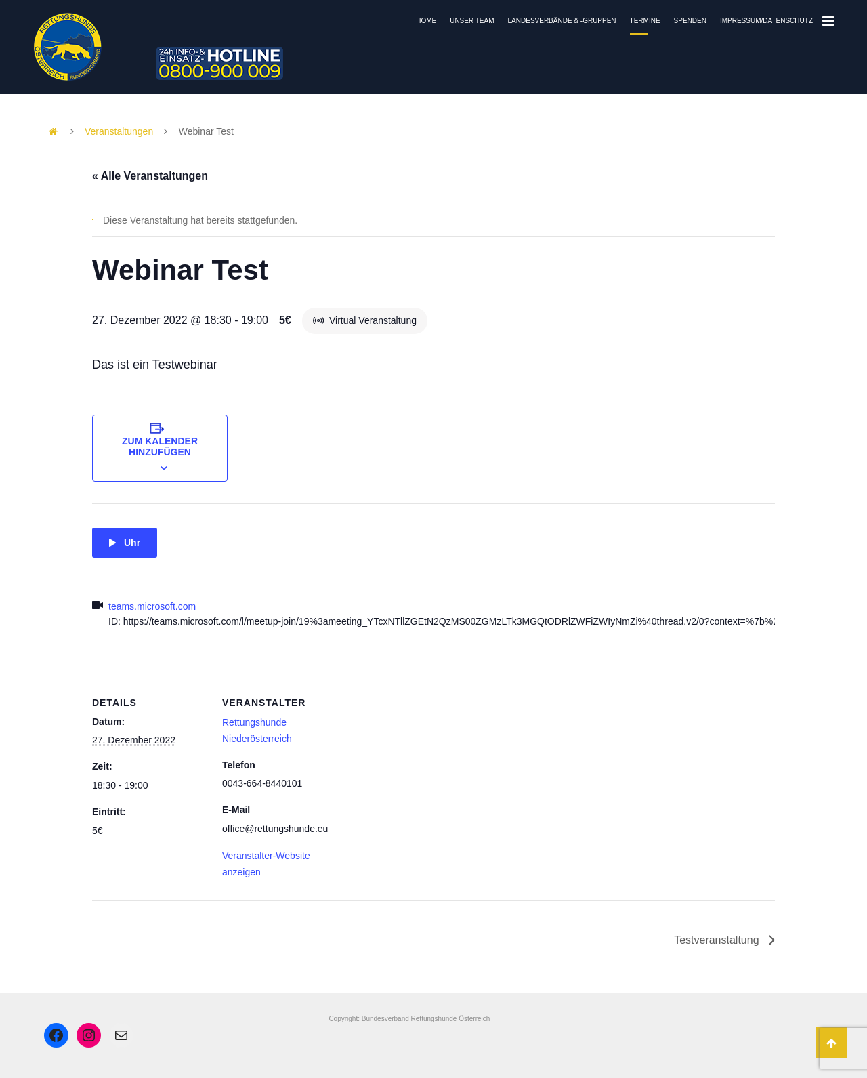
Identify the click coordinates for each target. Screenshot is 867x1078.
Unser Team (472, 20)
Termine (645, 20)
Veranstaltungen (119, 131)
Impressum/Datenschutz (766, 20)
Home (426, 20)
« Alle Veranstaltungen (150, 176)
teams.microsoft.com (152, 606)
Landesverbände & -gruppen (562, 20)
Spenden (690, 20)
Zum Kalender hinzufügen (160, 446)
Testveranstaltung (718, 940)
